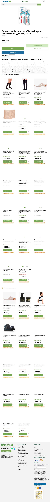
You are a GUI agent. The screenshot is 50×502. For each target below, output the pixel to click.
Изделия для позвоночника (23, 452)
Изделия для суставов (22, 449)
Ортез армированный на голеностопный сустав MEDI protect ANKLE (40, 123)
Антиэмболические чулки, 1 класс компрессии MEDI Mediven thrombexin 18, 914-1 (25, 241)
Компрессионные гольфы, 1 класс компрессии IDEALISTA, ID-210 (25, 211)
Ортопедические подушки (22, 462)
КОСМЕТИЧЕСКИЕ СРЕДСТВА (22, 465)
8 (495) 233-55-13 (5, 448)
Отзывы (25, 59)
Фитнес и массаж (21, 456)
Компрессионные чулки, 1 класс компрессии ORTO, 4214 (24, 93)
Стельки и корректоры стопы (23, 455)
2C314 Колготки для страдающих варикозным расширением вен (24, 182)
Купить (12, 48)
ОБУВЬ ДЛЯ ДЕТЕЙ (21, 447)
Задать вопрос (13, 52)
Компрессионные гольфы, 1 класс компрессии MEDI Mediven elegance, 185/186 (25, 152)
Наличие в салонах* (36, 59)
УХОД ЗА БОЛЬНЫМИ (21, 460)
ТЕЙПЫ (19, 466)
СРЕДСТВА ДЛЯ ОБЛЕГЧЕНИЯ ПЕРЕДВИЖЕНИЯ (22, 459)
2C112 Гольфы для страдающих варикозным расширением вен (8, 93)
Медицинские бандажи (22, 450)
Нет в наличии (7, 102)
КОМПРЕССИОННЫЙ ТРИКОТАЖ (23, 453)
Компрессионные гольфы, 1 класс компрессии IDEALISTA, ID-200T (40, 152)
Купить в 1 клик (37, 48)
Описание (5, 59)
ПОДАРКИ (19, 469)
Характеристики (15, 59)
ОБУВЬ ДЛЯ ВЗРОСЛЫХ (21, 446)
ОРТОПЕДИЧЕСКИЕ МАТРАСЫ (22, 463)
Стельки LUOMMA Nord (39, 394)
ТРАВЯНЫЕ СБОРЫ (21, 468)
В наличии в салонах (37, 45)
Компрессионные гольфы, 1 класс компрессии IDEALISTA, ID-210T (25, 123)
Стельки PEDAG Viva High (24, 394)
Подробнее (4, 42)
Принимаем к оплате (39, 457)
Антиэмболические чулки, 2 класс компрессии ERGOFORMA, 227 (40, 93)
